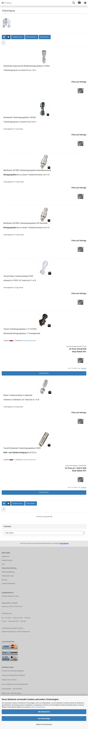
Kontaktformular (7, 560)
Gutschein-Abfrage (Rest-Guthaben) (13, 675)
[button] (4, 37)
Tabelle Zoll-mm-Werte (9, 680)
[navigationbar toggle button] (85, 3)
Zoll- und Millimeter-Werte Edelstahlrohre (15, 684)
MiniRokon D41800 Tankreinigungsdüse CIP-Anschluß (25, 223)
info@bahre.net (7, 613)
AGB (3, 564)
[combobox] (18, 37)
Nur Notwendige (44, 718)
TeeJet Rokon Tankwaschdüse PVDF (18, 276)
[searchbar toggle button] (73, 3)
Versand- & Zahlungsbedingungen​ (13, 671)
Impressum (5, 556)
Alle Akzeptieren (44, 712)
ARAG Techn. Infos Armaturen (11, 693)
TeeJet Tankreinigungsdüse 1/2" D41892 (20, 329)
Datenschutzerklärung (37, 707)
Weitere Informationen (44, 724)
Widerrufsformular (8, 576)
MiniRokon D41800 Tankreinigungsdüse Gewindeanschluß (27, 170)
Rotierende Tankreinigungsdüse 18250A (19, 117)
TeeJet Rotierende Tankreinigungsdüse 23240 (22, 448)
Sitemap (4, 580)
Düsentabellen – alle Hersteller (12, 689)
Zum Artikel (44, 373)
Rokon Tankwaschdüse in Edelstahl (17, 395)
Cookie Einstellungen (8, 583)
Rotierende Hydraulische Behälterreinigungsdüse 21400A (26, 66)
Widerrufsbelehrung (8, 572)
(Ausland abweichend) (29, 340)
